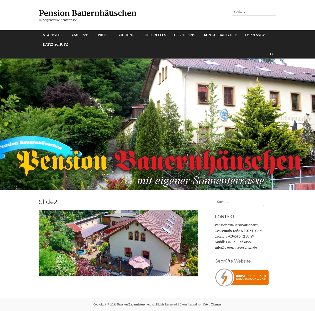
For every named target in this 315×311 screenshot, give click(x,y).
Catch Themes (212, 304)
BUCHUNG (125, 35)
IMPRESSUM (255, 35)
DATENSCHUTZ (55, 44)
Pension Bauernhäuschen (87, 13)
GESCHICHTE (185, 35)
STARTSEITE (53, 35)
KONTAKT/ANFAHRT (220, 35)
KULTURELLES (154, 35)
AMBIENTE (81, 35)
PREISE (103, 35)
